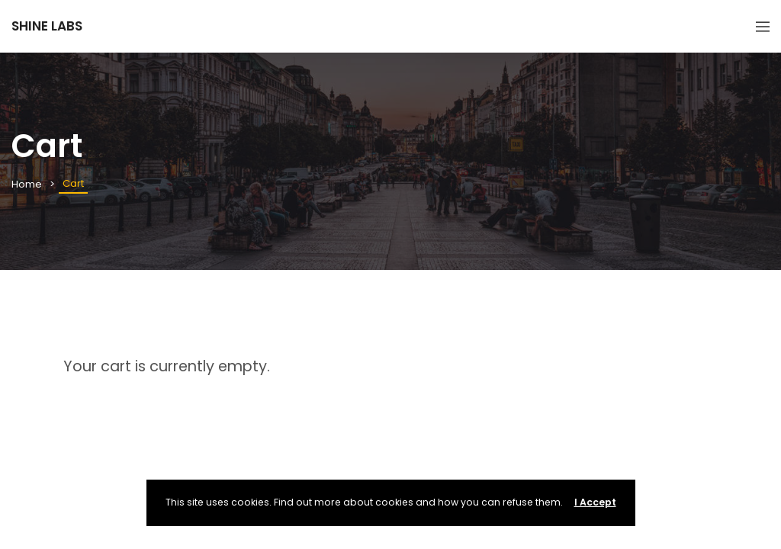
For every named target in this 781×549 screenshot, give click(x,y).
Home (26, 184)
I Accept (595, 502)
